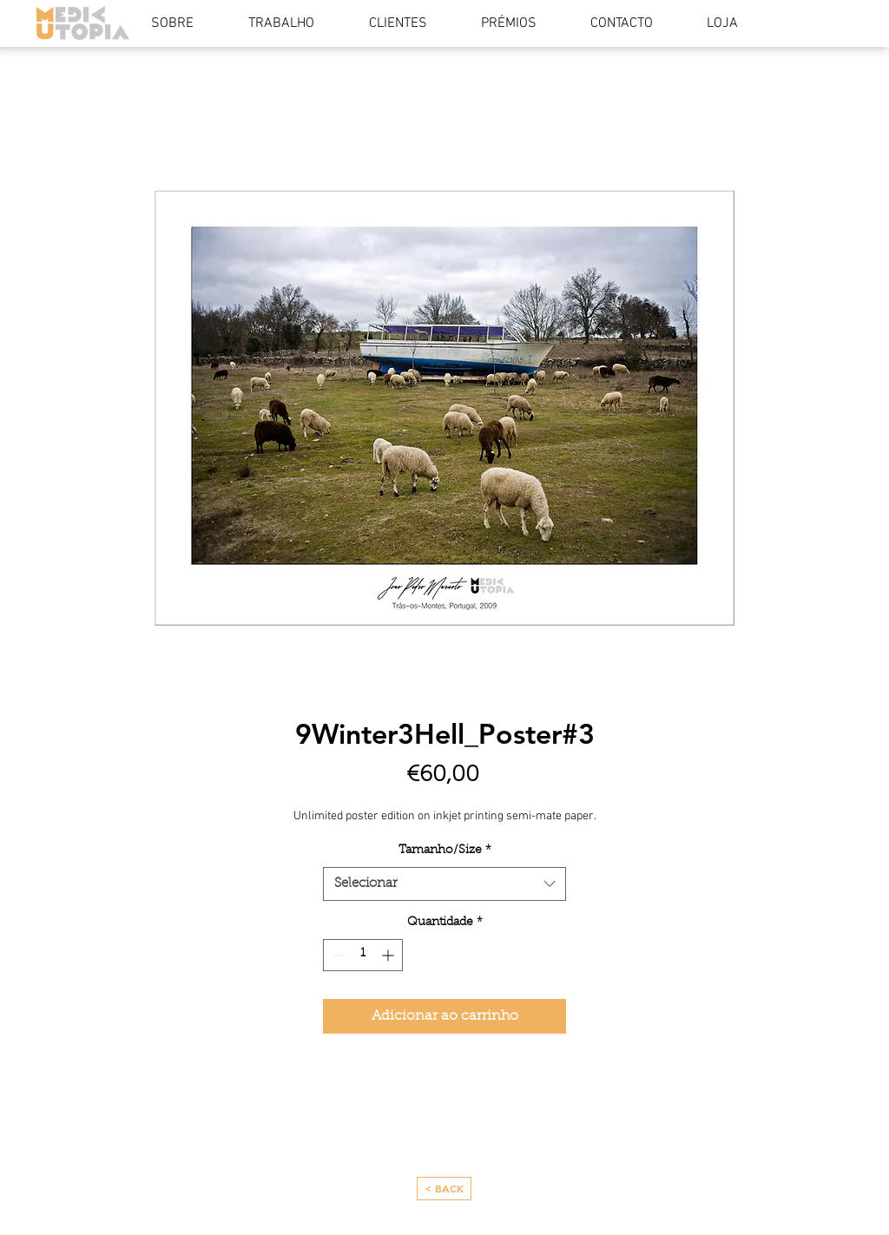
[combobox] (444, 884)
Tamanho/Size (444, 850)
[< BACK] (444, 1188)
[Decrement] (336, 955)
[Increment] (389, 955)
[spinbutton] (363, 955)
